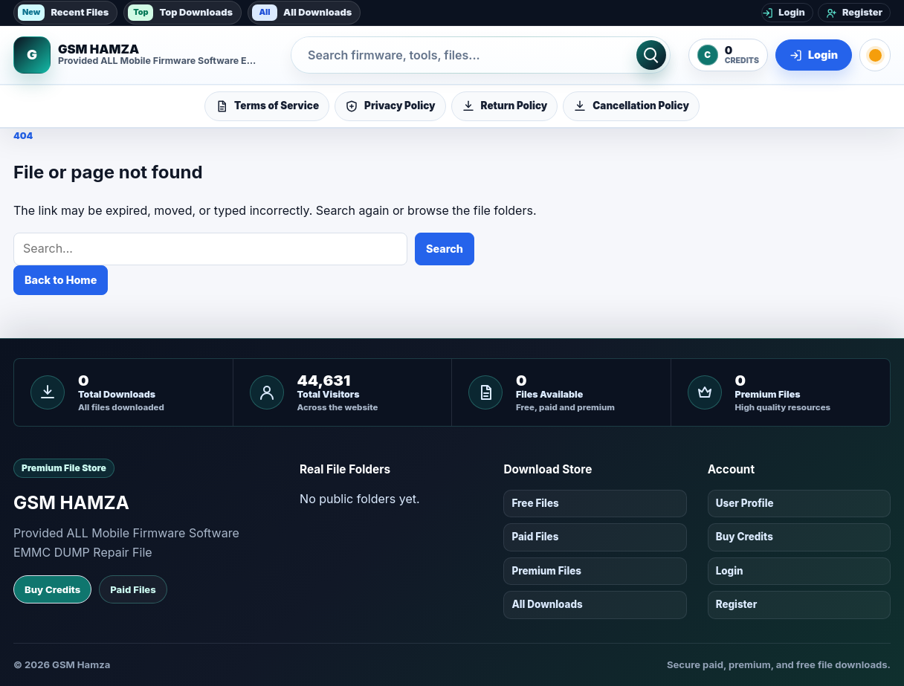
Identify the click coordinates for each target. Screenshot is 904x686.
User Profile (745, 503)
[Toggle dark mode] (875, 55)
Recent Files (63, 12)
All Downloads (302, 12)
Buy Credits (52, 589)
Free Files (534, 503)
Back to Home (61, 280)
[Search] (651, 55)
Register (737, 604)
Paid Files (132, 589)
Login (729, 571)
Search (444, 248)
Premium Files (546, 571)
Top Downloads (180, 12)
